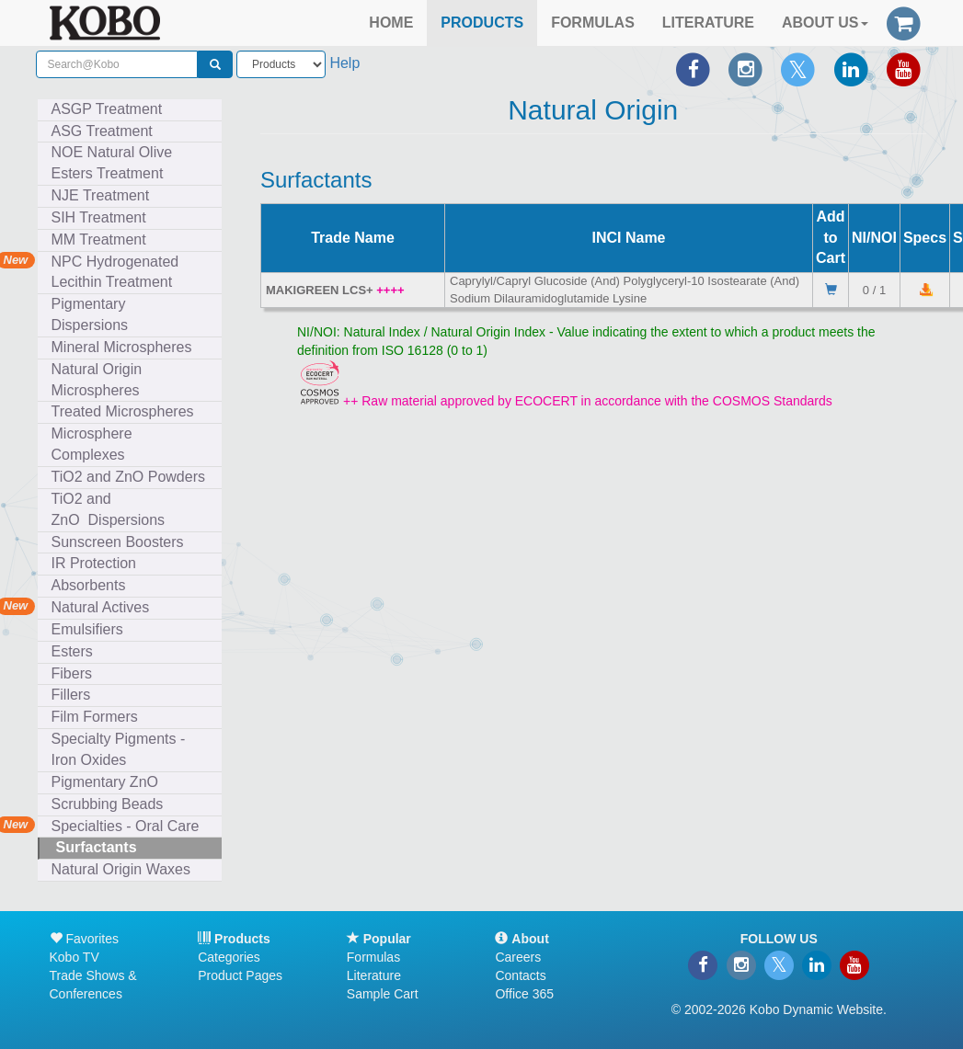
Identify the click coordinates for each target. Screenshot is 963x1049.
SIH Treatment (103, 217)
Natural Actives (101, 607)
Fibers (76, 673)
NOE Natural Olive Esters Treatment (112, 162)
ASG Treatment (106, 131)
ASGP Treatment (107, 109)
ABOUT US (825, 22)
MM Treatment (99, 239)
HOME (391, 22)
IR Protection (94, 563)
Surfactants (100, 847)
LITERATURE (708, 22)
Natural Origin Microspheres (100, 379)
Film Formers (95, 716)
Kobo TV (74, 957)
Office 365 (524, 993)
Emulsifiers (92, 629)
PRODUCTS (482, 22)
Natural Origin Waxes (121, 869)
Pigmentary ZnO (105, 782)
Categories (229, 957)
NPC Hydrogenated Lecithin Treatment (115, 272)
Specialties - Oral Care (126, 826)
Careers (518, 957)
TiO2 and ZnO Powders (128, 477)
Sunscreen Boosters (122, 542)
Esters (76, 651)
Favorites (84, 938)
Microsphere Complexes (92, 444)
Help (344, 63)
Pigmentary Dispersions (94, 314)
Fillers (75, 694)
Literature (374, 975)
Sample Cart (382, 993)
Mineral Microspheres (126, 347)
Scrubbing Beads (112, 804)
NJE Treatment (105, 195)
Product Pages (240, 975)
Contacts (520, 975)
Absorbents (89, 585)
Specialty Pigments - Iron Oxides (119, 749)
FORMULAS (593, 22)
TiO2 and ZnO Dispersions (109, 509)
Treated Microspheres (127, 411)
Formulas (373, 957)
